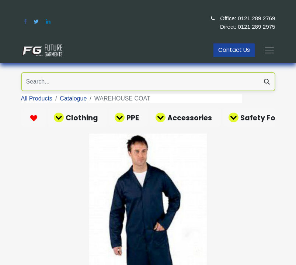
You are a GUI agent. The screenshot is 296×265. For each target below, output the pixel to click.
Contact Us (234, 50)
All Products (36, 98)
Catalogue (73, 98)
